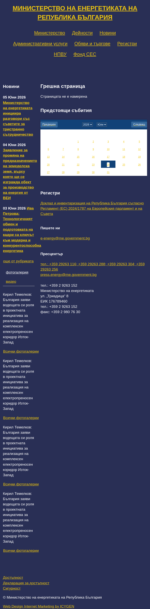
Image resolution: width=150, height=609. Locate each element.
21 (63, 164)
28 (63, 172)
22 (78, 164)
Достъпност (13, 578)
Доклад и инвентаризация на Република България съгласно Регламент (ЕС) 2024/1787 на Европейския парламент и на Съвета (92, 208)
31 (108, 172)
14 (63, 156)
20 (48, 164)
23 (93, 164)
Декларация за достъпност (26, 583)
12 (139, 149)
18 (123, 156)
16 (93, 156)
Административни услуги (40, 43)
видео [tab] (11, 281)
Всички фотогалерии (21, 351)
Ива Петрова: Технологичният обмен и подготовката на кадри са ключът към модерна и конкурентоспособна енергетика (22, 229)
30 (93, 172)
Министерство (49, 32)
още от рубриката (18, 261)
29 (78, 172)
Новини (108, 32)
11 (123, 149)
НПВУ (60, 54)
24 (108, 164)
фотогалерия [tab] (17, 272)
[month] (102, 124)
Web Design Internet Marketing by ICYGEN (38, 606)
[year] (87, 124)
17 (108, 156)
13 (48, 156)
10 (108, 149)
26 (139, 164)
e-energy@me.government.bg (65, 238)
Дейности (82, 32)
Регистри (127, 43)
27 (48, 172)
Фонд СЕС (84, 54)
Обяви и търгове (92, 43)
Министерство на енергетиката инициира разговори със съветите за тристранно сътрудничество (18, 119)
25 (123, 164)
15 (78, 156)
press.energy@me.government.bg (68, 275)
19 (139, 156)
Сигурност (12, 588)
